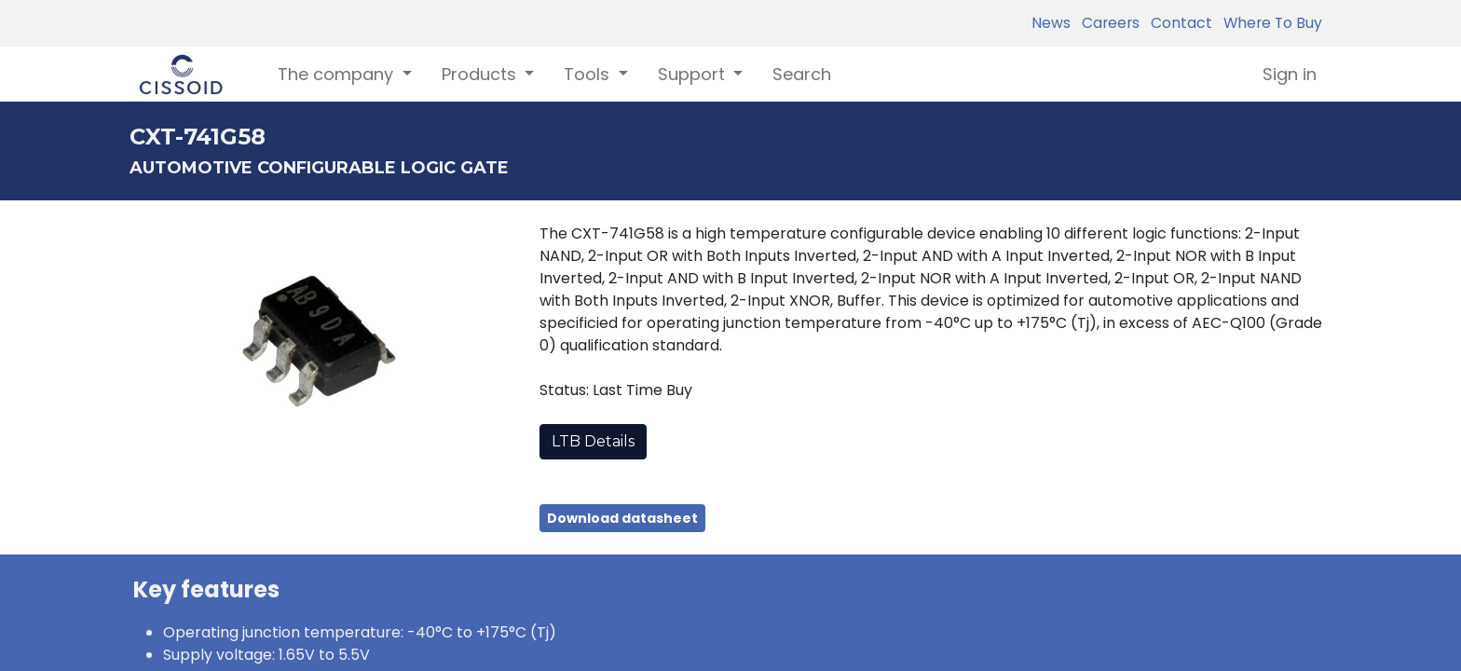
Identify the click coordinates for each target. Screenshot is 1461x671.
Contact (1177, 23)
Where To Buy (1269, 23)
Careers (1107, 23)
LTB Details (593, 441)
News (1051, 23)
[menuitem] (802, 74)
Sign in (1290, 74)
